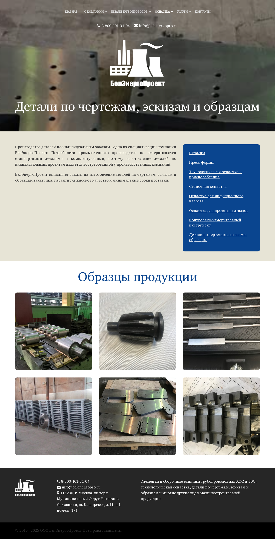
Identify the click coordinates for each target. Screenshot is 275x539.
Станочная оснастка (208, 187)
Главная (71, 12)
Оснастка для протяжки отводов (218, 211)
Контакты (202, 12)
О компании (94, 12)
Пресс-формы (201, 163)
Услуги (182, 12)
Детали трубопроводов (129, 12)
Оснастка (162, 12)
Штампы (197, 153)
